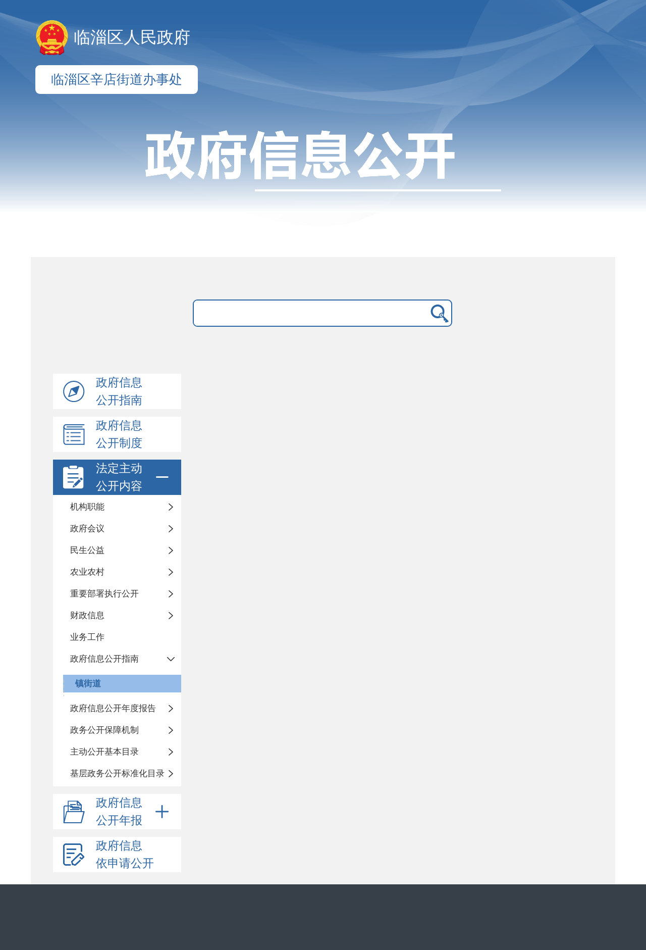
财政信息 (87, 615)
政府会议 (87, 528)
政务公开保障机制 (104, 730)
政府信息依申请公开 (125, 854)
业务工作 (87, 637)
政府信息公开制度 (119, 434)
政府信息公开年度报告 (113, 708)
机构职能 (87, 507)
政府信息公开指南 (119, 391)
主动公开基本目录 (104, 752)
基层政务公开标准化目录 (117, 773)
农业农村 (87, 572)
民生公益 (87, 550)
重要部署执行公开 (104, 593)
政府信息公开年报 (134, 811)
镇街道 (88, 683)
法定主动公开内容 (134, 477)
